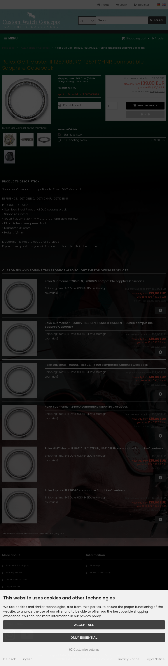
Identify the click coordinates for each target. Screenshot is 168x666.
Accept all (84, 625)
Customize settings (84, 649)
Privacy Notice (128, 659)
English (27, 659)
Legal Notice (155, 659)
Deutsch (9, 659)
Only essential (83, 637)
